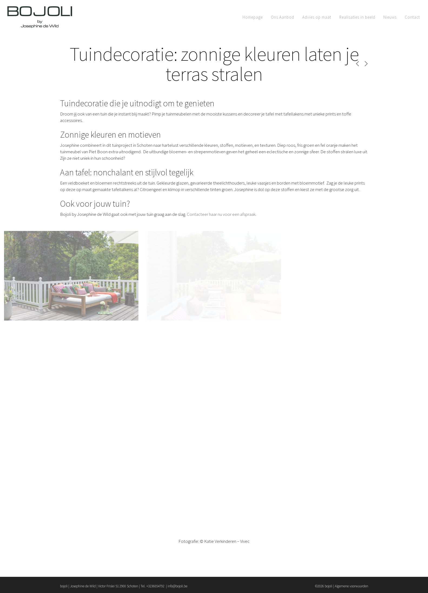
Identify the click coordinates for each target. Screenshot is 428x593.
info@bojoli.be (177, 586)
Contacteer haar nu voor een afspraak (221, 214)
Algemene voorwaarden (351, 586)
